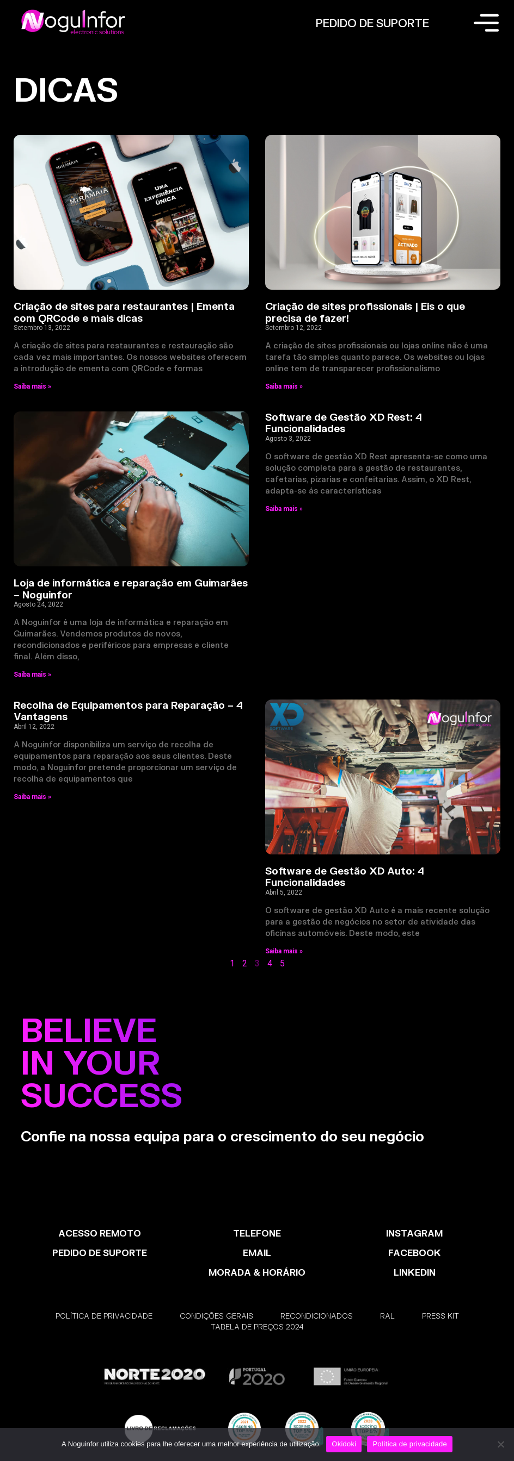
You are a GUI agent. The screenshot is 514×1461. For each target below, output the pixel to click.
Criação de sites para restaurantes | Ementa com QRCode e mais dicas (124, 312)
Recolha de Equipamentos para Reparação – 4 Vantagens (128, 711)
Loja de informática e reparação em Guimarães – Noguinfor (131, 589)
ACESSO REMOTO (99, 1233)
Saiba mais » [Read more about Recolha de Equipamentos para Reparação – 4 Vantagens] (32, 797)
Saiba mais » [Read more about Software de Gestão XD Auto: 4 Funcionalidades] (284, 951)
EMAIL (257, 1252)
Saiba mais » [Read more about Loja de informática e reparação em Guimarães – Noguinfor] (32, 674)
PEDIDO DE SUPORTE (372, 22)
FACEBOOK (414, 1252)
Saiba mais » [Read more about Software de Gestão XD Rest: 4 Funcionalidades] (284, 509)
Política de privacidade (409, 1444)
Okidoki (344, 1444)
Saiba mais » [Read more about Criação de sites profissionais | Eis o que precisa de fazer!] (284, 386)
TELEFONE (257, 1233)
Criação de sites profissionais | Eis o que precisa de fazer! (365, 312)
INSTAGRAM (414, 1233)
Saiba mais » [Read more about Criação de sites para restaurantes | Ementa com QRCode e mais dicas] (32, 386)
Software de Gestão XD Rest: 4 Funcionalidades (343, 423)
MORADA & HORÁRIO (257, 1272)
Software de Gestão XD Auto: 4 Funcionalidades (344, 877)
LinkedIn (415, 1272)
